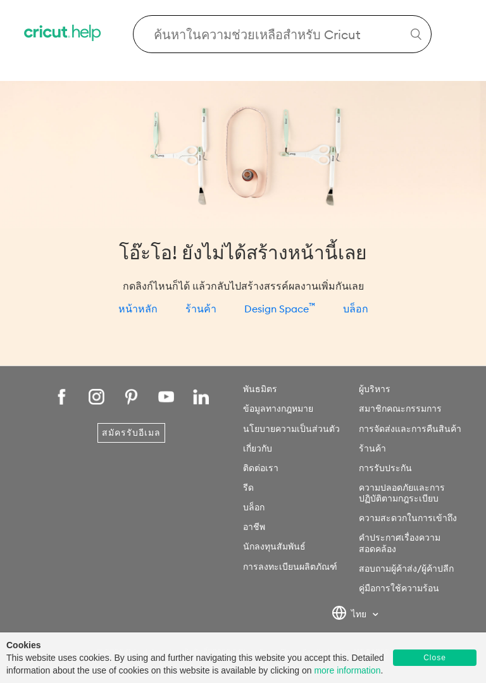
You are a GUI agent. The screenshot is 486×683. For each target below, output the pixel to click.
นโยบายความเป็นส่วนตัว (291, 428)
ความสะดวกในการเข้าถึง (408, 518)
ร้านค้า (200, 308)
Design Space (279, 308)
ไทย (350, 614)
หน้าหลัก (138, 308)
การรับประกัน (385, 468)
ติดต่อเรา (260, 468)
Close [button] (434, 657)
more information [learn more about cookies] (347, 670)
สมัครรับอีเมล (131, 432)
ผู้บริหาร (374, 389)
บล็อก (355, 308)
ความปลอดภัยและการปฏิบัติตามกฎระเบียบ (402, 493)
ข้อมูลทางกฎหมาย (278, 408)
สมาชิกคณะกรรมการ (400, 408)
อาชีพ (254, 526)
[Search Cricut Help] (282, 34)
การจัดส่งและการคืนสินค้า (410, 428)
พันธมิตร (260, 389)
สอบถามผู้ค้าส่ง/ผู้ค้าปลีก (406, 568)
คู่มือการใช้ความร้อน (399, 588)
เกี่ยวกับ (257, 448)
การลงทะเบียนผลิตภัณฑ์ (290, 566)
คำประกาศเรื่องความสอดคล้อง (399, 543)
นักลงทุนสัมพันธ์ (274, 546)
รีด (248, 487)
